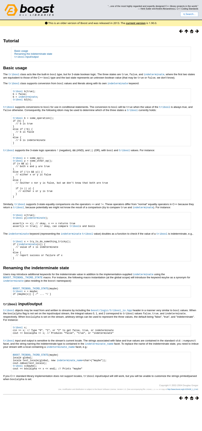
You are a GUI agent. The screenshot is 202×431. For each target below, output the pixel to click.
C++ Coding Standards (187, 8)
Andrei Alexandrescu (166, 8)
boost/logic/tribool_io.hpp (111, 333)
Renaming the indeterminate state (33, 53)
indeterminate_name (99, 368)
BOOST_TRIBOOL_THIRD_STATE (23, 299)
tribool (14, 74)
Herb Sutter (146, 8)
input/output (26, 56)
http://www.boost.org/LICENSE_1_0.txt (182, 416)
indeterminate (154, 74)
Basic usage (21, 50)
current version (136, 23)
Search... (189, 14)
